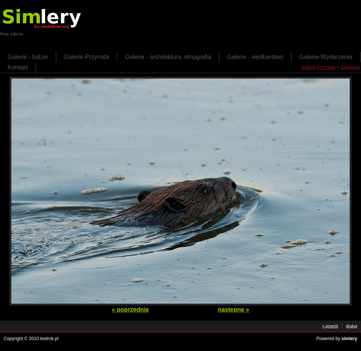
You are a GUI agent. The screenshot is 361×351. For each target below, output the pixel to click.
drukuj (351, 326)
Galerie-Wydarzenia (325, 57)
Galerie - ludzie (28, 57)
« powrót (330, 326)
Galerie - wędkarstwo (255, 57)
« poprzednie (130, 309)
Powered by (336, 338)
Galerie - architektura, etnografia (168, 57)
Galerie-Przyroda (86, 57)
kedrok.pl (49, 338)
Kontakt (18, 67)
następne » (233, 309)
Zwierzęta (350, 67)
